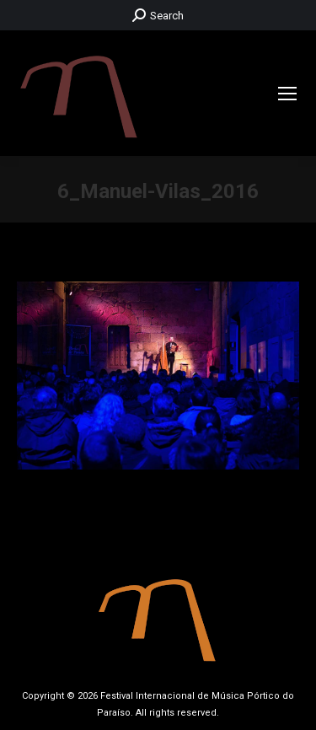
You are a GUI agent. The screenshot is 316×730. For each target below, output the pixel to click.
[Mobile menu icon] (287, 93)
